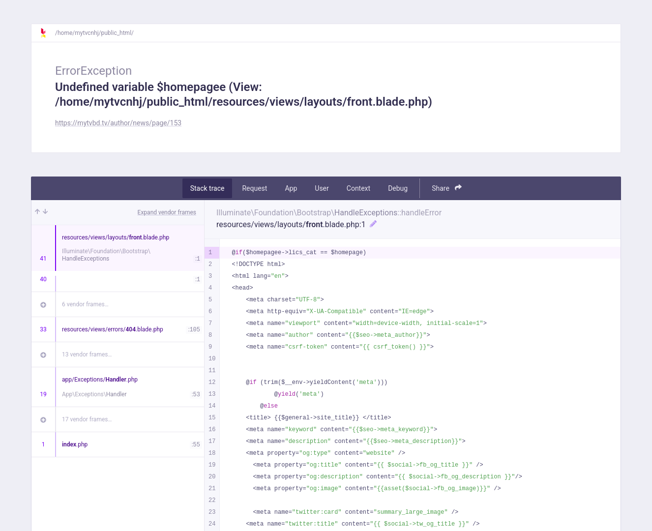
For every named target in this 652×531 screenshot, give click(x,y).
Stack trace (207, 188)
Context (358, 188)
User (321, 188)
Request (254, 188)
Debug (398, 188)
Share (447, 188)
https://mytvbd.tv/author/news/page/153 (118, 123)
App (291, 188)
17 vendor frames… (87, 419)
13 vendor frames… (87, 354)
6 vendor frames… (85, 304)
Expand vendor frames (167, 212)
